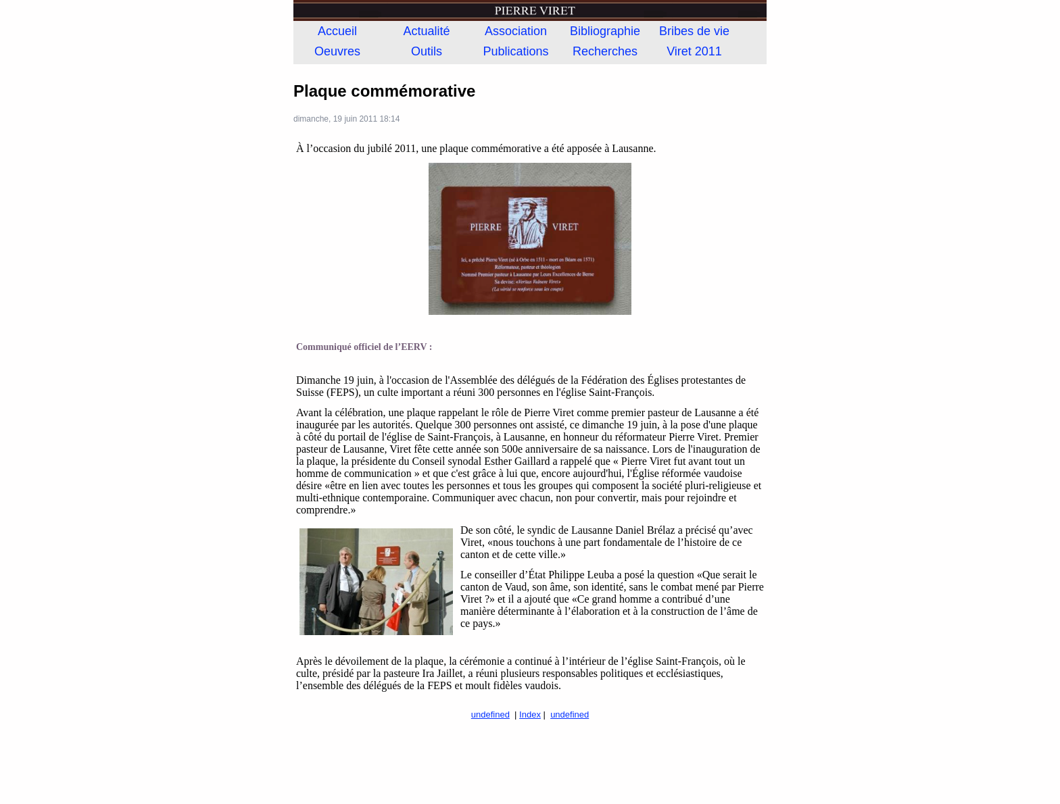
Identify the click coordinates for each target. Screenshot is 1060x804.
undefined (490, 714)
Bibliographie (605, 31)
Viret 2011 (694, 51)
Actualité (426, 31)
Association (516, 31)
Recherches (605, 51)
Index (530, 714)
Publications (515, 51)
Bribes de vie (694, 31)
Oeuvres (337, 51)
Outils (426, 51)
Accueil (337, 31)
